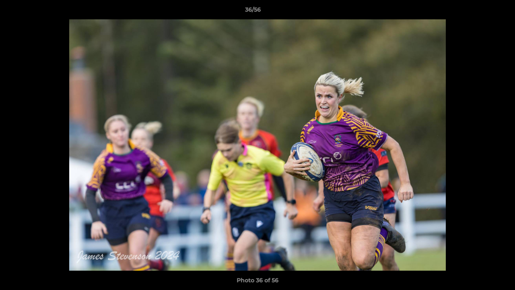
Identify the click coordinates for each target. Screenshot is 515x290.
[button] (481, 11)
